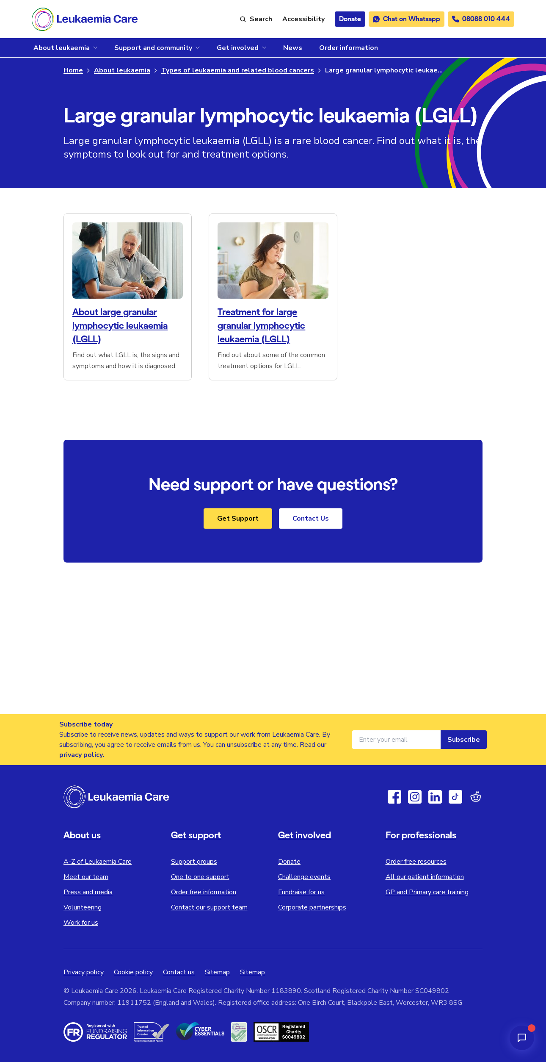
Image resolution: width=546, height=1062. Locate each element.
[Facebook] (394, 797)
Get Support (238, 518)
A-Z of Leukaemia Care (97, 861)
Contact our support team (209, 907)
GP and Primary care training (427, 892)
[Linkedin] (435, 797)
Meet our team (85, 877)
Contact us (179, 972)
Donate (289, 861)
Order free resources (416, 861)
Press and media (88, 892)
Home (73, 70)
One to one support (200, 877)
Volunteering (82, 907)
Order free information (203, 892)
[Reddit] (476, 797)
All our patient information (425, 877)
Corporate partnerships (312, 907)
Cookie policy (133, 972)
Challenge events (304, 877)
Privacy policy (83, 972)
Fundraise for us (301, 892)
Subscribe (463, 739)
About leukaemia (122, 70)
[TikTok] (455, 797)
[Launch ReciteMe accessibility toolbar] (303, 19)
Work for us (80, 922)
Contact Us (310, 518)
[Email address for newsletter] (396, 739)
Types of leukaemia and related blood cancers (237, 70)
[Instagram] (415, 797)
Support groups (194, 861)
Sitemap (217, 972)
